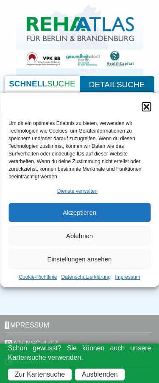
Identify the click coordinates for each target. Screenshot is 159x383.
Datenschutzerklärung (86, 277)
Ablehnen (79, 235)
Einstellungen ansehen (79, 259)
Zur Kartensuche (40, 374)
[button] (146, 107)
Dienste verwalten (77, 191)
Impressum (127, 277)
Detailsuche (117, 84)
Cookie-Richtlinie (38, 277)
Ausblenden (100, 374)
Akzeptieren (79, 212)
